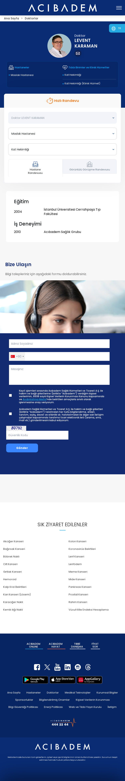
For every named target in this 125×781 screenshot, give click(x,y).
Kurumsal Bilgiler (107, 692)
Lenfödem (75, 564)
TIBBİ (77, 645)
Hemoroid (9, 579)
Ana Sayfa (13, 692)
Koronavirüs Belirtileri (82, 549)
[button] (17, 356)
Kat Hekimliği (73, 75)
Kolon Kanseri (77, 541)
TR (119, 28)
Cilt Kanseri (10, 564)
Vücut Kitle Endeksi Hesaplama (89, 610)
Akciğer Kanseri (13, 541)
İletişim (112, 707)
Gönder (22, 448)
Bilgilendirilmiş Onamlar (54, 699)
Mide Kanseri (77, 579)
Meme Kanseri (78, 572)
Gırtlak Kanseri (12, 572)
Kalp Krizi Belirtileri (14, 587)
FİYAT (95, 645)
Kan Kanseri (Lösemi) (17, 594)
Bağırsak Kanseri (14, 549)
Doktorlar (53, 692)
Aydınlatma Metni (34, 399)
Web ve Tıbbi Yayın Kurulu (85, 707)
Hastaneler (33, 692)
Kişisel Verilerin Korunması (93, 699)
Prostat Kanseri (78, 594)
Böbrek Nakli (11, 556)
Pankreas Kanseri (80, 587)
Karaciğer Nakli (13, 602)
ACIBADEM (33, 645)
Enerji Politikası (53, 707)
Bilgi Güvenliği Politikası (23, 707)
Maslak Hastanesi (22, 75)
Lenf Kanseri (76, 556)
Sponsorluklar (24, 699)
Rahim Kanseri (78, 602)
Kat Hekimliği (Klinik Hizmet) (82, 83)
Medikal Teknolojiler (78, 692)
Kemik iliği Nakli (13, 610)
